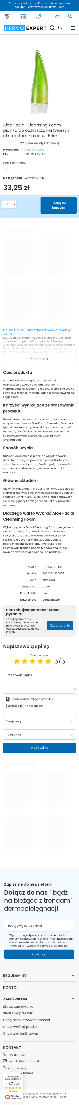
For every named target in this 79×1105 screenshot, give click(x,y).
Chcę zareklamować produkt (26, 1020)
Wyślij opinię (39, 748)
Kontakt (12, 1047)
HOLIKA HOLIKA (34, 150)
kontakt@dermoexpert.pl (25, 1061)
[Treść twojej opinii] (39, 680)
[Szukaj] (52, 28)
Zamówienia (15, 998)
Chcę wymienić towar (20, 1034)
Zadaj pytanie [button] (60, 625)
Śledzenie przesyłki (18, 1013)
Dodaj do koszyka (58, 205)
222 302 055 (17, 1055)
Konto (10, 987)
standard (49, 580)
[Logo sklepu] (25, 28)
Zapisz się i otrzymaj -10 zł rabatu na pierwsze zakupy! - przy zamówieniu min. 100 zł (39, 5)
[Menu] (73, 28)
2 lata (46, 586)
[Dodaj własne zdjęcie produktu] (34, 706)
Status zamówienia (18, 1007)
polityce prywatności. (54, 946)
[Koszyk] (62, 28)
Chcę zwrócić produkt (21, 1027)
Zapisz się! (39, 954)
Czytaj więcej (39, 358)
